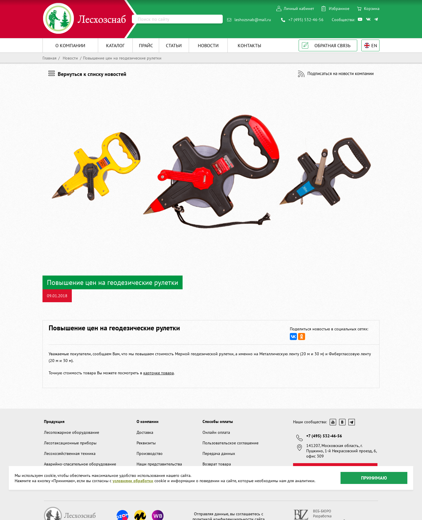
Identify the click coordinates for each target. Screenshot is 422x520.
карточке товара (158, 372)
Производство (150, 453)
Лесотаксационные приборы (70, 443)
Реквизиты (146, 443)
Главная (49, 58)
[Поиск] (177, 19)
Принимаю (374, 478)
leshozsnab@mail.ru (252, 19)
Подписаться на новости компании (340, 73)
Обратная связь (332, 45)
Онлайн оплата (216, 432)
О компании (148, 421)
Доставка (145, 432)
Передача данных (219, 453)
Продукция (54, 421)
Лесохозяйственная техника (70, 453)
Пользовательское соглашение (230, 443)
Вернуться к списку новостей (92, 74)
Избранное (339, 8)
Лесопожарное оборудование (71, 432)
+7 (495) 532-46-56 (306, 19)
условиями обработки (133, 480)
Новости (70, 58)
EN (374, 45)
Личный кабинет (299, 8)
